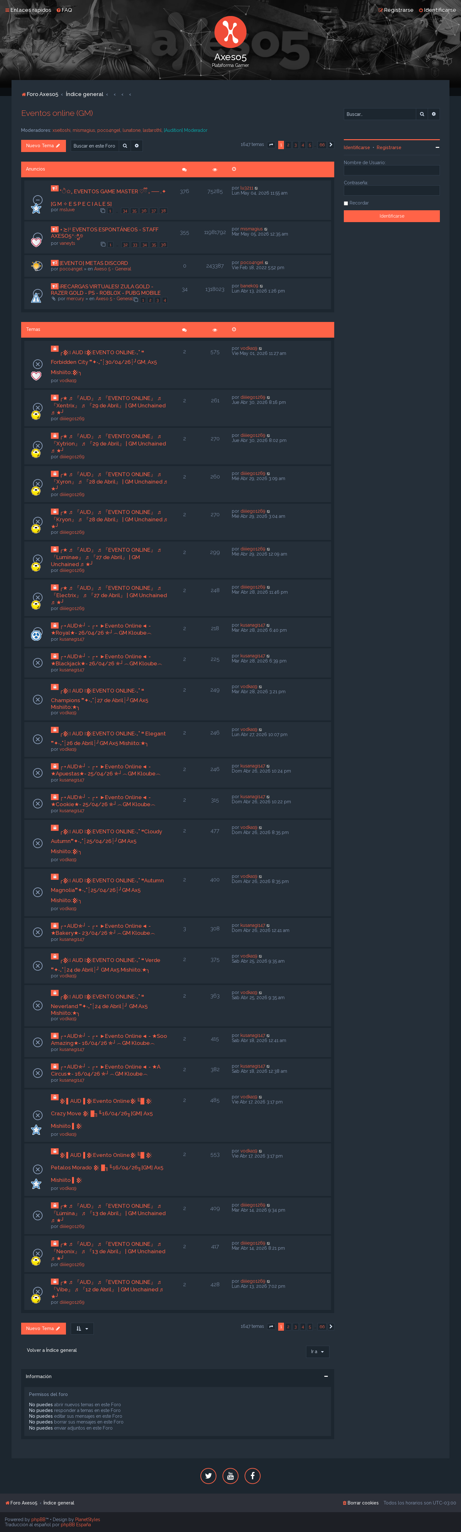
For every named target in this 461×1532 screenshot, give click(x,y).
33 (135, 244)
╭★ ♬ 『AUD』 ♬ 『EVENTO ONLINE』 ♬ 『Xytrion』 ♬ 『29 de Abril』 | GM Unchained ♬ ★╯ (108, 443)
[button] (271, 145)
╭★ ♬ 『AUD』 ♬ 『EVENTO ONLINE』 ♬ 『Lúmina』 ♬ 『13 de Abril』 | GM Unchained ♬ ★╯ (108, 1213)
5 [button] (310, 144)
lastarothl (152, 130)
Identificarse (357, 147)
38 (163, 210)
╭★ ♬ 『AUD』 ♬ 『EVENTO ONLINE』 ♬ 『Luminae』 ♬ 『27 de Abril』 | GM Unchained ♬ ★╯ (106, 557)
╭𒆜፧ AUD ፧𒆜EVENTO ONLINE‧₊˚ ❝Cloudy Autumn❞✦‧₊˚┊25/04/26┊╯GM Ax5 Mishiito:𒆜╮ (106, 841)
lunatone (132, 130)
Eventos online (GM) (57, 113)
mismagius (84, 130)
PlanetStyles (87, 1519)
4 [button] (303, 144)
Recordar (359, 202)
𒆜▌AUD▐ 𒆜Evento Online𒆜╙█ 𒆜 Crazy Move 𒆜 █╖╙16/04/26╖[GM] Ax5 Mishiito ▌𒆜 (102, 1113)
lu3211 (246, 187)
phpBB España (76, 1524)
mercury (75, 298)
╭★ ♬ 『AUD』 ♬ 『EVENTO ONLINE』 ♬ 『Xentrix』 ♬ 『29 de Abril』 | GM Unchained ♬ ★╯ (108, 405)
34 (125, 210)
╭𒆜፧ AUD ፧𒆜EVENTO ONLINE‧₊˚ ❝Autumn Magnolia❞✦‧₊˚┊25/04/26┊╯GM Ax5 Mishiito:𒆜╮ (107, 890)
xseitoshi (61, 130)
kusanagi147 (72, 639)
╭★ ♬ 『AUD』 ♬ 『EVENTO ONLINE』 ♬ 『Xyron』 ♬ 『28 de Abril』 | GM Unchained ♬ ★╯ (109, 481)
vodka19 (68, 380)
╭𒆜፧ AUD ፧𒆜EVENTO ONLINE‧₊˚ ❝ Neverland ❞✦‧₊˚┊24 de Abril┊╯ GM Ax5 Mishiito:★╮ (99, 1004)
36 (144, 210)
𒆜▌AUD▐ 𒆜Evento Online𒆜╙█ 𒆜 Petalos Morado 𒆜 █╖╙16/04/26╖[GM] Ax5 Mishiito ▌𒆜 (107, 1167)
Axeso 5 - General (112, 268)
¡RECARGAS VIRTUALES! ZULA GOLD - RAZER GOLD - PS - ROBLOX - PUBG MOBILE (106, 289)
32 (125, 244)
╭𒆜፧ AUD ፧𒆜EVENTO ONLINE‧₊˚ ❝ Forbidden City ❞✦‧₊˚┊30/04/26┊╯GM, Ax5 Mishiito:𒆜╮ (104, 362)
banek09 (249, 285)
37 (153, 210)
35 (134, 210)
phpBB (38, 1519)
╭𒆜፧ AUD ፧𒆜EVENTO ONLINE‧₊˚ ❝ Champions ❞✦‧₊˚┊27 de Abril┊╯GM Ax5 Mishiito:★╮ (99, 698)
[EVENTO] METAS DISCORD (94, 263)
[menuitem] (64, 9)
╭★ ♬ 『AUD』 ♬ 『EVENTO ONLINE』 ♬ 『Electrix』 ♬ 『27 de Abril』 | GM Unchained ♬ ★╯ (109, 595)
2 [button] (288, 144)
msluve (67, 209)
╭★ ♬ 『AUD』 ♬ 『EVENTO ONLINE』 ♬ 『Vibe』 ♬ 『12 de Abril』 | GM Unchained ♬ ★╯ (107, 1289)
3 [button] (296, 144)
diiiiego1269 (72, 418)
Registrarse (389, 147)
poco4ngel (108, 130)
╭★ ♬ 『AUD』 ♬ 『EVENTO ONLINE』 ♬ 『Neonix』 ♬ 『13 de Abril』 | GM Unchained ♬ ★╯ (108, 1251)
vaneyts (67, 243)
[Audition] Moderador (185, 130)
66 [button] (322, 144)
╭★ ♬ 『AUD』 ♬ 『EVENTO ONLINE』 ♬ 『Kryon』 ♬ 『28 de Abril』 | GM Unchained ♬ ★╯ (109, 519)
